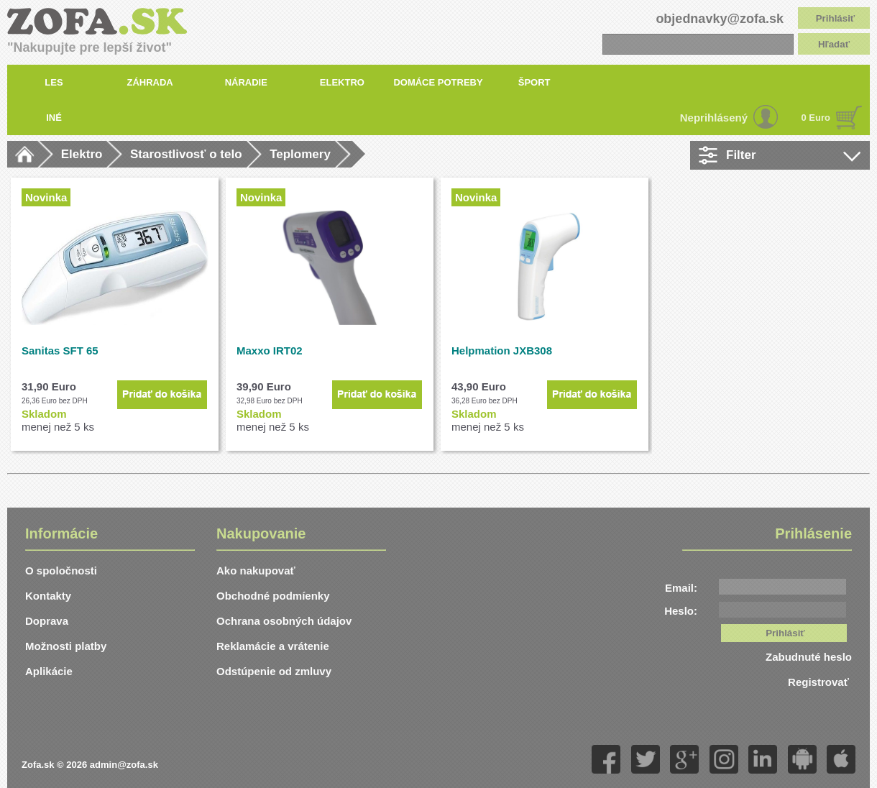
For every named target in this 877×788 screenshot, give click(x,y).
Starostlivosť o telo (186, 154)
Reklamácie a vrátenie (272, 646)
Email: (681, 588)
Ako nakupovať (255, 570)
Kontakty (48, 596)
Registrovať (820, 682)
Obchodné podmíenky (273, 596)
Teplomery (300, 154)
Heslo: (680, 611)
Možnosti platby (65, 646)
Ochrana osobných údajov (284, 621)
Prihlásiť (835, 18)
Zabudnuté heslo (809, 657)
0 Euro (816, 117)
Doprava (46, 621)
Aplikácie (49, 671)
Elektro (82, 154)
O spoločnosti (61, 570)
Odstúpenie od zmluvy (273, 671)
